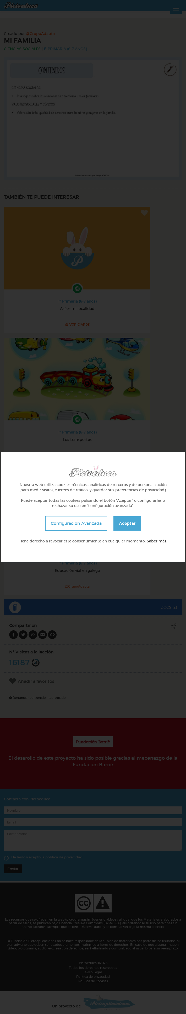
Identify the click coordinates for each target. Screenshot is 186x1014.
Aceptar (127, 523)
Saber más (156, 541)
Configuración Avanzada (76, 523)
